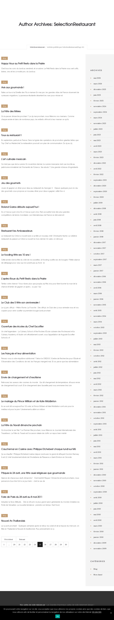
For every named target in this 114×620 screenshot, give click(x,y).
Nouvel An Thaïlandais (13, 520)
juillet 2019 (98, 203)
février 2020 (99, 197)
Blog (95, 569)
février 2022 (98, 174)
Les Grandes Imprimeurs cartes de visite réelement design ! (70, 605)
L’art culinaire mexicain (13, 159)
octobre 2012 (99, 356)
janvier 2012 (98, 401)
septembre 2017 (100, 259)
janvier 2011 (98, 469)
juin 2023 (97, 135)
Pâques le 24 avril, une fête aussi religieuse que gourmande (33, 473)
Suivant (22, 539)
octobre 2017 (99, 254)
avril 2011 (97, 452)
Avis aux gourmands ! (12, 87)
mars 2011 (98, 458)
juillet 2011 (98, 435)
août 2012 (97, 361)
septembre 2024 (100, 112)
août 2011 (97, 429)
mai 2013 (97, 344)
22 (25, 544)
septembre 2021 (100, 180)
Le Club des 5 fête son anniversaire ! (20, 302)
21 (19, 544)
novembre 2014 (100, 316)
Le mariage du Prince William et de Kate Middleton (28, 401)
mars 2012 (98, 390)
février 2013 (98, 350)
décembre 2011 (100, 407)
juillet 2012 (98, 367)
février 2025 (99, 101)
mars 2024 (98, 118)
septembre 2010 (100, 492)
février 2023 (98, 157)
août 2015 (97, 310)
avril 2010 (97, 520)
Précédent (8, 539)
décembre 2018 (100, 208)
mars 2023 (98, 152)
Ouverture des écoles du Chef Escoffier (22, 326)
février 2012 (98, 395)
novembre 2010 (100, 480)
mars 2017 (98, 265)
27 (50, 544)
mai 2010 (97, 514)
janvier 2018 (98, 237)
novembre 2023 (100, 123)
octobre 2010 (99, 486)
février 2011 (98, 463)
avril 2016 (97, 288)
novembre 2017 (100, 248)
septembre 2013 (100, 333)
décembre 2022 (100, 163)
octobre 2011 (99, 418)
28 (56, 544)
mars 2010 (98, 526)
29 (61, 544)
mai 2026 (97, 78)
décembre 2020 (100, 186)
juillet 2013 (98, 339)
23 (30, 544)
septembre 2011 (100, 424)
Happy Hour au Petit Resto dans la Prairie (23, 63)
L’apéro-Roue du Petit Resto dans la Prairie (23, 278)
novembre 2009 (100, 548)
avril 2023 (97, 146)
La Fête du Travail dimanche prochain (21, 425)
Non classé (98, 575)
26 (45, 544)
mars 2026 (98, 84)
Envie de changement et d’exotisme (21, 377)
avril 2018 (97, 225)
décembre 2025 (100, 89)
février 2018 (98, 231)
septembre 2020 (100, 191)
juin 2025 (97, 95)
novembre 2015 (100, 305)
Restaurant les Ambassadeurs (16, 230)
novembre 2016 (100, 282)
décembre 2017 (100, 242)
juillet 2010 (98, 503)
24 (35, 544)
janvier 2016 (98, 299)
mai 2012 (97, 378)
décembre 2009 (100, 543)
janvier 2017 (98, 271)
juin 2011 (97, 441)
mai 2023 (97, 140)
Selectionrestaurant (37, 47)
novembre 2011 (100, 412)
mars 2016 (98, 293)
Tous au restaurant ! (11, 135)
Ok (58, 616)
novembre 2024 (100, 106)
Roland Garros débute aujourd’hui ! (20, 207)
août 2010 (98, 497)
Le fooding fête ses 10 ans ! (15, 254)
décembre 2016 (100, 276)
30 (66, 544)
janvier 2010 (98, 537)
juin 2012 (97, 373)
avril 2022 (97, 169)
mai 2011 (97, 446)
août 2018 (97, 214)
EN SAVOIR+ (97, 612)
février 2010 (99, 531)
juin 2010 (97, 509)
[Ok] (111, 613)
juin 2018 (97, 220)
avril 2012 (97, 384)
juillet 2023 (98, 129)
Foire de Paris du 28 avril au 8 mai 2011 (21, 496)
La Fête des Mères (11, 111)
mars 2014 (98, 322)
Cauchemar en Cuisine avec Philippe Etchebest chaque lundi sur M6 (38, 449)
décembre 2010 (100, 475)
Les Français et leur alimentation (18, 353)
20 (14, 544)
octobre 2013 (99, 327)
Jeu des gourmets (10, 183)
